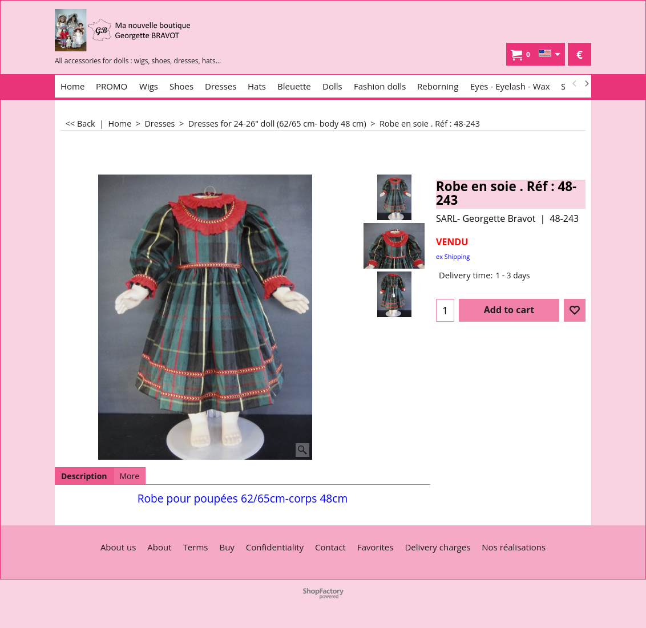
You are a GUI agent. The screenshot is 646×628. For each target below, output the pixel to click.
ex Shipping (453, 256)
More (130, 476)
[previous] (575, 84)
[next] (586, 84)
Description (84, 476)
